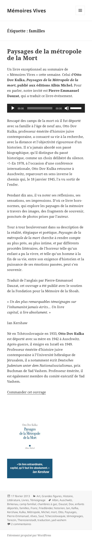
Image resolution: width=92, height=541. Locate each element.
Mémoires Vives (26, 10)
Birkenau (12, 504)
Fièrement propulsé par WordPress (29, 535)
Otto (60, 512)
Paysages (70, 512)
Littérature (13, 500)
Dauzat (63, 504)
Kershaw (12, 512)
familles (24, 508)
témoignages (75, 516)
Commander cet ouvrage (26, 392)
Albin (55, 500)
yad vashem (58, 520)
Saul (41, 516)
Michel (45, 512)
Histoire (68, 496)
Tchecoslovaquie (55, 516)
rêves (33, 516)
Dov (71, 504)
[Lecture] (13, 108)
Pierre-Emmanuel (18, 516)
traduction (43, 520)
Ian (68, 508)
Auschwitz (66, 500)
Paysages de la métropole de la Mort (44, 54)
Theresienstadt (27, 520)
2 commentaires (21, 524)
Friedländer (46, 508)
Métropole (33, 512)
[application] (46, 108)
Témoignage (37, 500)
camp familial (28, 504)
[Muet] (67, 108)
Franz (34, 508)
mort (54, 512)
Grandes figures (52, 496)
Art (38, 496)
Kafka (74, 508)
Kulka (22, 512)
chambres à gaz (47, 504)
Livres (25, 500)
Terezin (11, 520)
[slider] (39, 108)
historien (59, 508)
